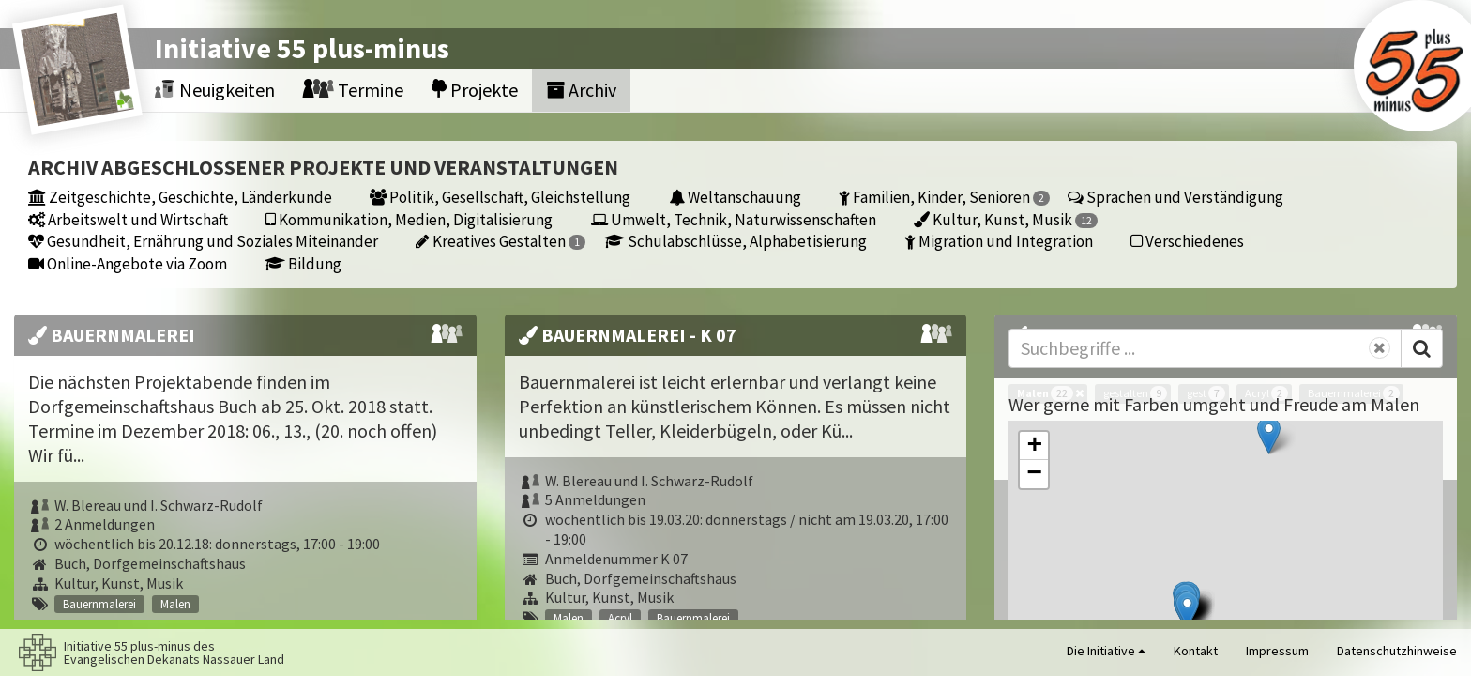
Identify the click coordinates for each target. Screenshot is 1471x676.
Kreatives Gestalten (500, 241)
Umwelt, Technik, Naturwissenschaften (733, 219)
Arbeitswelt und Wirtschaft (128, 219)
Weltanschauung (735, 197)
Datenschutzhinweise (1397, 650)
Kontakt (1196, 650)
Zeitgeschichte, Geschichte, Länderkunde (180, 197)
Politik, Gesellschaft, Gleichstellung (500, 197)
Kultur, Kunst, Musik (1006, 219)
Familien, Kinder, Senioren (944, 197)
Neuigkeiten (215, 89)
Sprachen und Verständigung (1175, 197)
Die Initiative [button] (1106, 650)
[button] (1269, 435)
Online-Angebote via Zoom (127, 263)
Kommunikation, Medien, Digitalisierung (409, 219)
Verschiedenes (1187, 241)
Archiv (581, 89)
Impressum (1277, 650)
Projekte (475, 89)
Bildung (303, 263)
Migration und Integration (998, 241)
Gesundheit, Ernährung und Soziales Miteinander (203, 241)
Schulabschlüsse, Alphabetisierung (735, 241)
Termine (353, 89)
